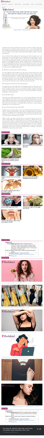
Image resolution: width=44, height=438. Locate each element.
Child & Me (10, 4)
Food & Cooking (38, 4)
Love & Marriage (26, 4)
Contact (27, 430)
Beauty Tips (4, 4)
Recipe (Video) (18, 430)
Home (4, 428)
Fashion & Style (17, 4)
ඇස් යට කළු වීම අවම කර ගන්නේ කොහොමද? (10, 145)
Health (32, 4)
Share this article (17, 29)
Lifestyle (3, 7)
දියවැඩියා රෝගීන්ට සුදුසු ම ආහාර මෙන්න (9, 207)
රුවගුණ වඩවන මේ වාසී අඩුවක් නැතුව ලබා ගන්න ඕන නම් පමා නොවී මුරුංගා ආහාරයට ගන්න (10, 160)
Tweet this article (26, 29)
